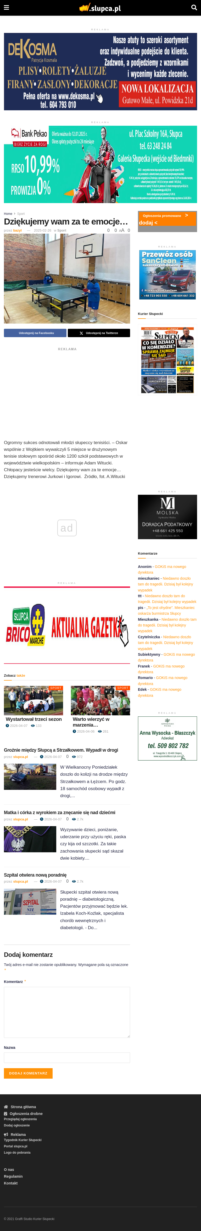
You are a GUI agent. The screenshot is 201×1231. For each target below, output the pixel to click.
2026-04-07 (16, 726)
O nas (9, 1169)
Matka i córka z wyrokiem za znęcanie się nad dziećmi (59, 812)
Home (8, 214)
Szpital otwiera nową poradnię (35, 875)
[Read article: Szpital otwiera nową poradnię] (30, 902)
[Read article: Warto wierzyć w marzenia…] (100, 700)
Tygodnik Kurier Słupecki (23, 1140)
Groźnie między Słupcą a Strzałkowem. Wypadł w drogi (61, 750)
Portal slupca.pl (15, 1146)
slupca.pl (20, 757)
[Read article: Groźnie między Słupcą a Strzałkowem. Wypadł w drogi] (30, 777)
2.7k (77, 819)
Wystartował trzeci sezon (34, 719)
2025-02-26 (43, 230)
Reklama (15, 1134)
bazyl (17, 230)
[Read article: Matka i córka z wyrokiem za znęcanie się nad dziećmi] (30, 839)
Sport (21, 214)
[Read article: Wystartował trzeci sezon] (33, 700)
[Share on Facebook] (35, 333)
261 (103, 731)
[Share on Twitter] (99, 333)
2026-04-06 (83, 731)
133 (36, 726)
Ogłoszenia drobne (23, 1114)
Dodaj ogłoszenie (17, 1125)
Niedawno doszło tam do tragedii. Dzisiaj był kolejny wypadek (165, 584)
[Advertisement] (67, 389)
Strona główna (20, 1107)
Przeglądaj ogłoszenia (20, 1119)
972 (77, 757)
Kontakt (11, 1183)
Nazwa (9, 1047)
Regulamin (13, 1176)
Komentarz (15, 982)
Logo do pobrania (17, 1152)
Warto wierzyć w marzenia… (91, 722)
